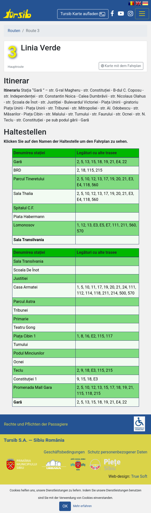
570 (80, 231)
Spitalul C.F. (23, 208)
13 (87, 161)
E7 (108, 225)
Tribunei (20, 310)
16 (87, 336)
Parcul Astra (24, 301)
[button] (82, 14)
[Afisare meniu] (142, 13)
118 (86, 185)
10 (87, 179)
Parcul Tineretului (28, 179)
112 (80, 293)
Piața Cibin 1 (24, 336)
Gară (17, 161)
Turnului (20, 344)
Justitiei (20, 278)
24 (124, 287)
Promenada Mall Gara (32, 387)
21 (112, 161)
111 (115, 225)
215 (99, 170)
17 (105, 179)
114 (88, 293)
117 (109, 336)
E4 (118, 161)
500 (122, 293)
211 (124, 225)
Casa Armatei (25, 287)
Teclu (18, 370)
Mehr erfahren (82, 506)
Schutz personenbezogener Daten (117, 452)
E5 (102, 225)
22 (124, 161)
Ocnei (18, 362)
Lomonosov (23, 225)
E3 (131, 179)
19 (105, 161)
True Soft (139, 476)
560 (95, 185)
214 (114, 293)
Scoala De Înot (26, 270)
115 (90, 170)
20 (118, 179)
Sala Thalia (23, 193)
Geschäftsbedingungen (64, 452)
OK (65, 506)
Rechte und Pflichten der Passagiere (36, 424)
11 (93, 287)
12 (93, 179)
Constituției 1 (25, 379)
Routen (14, 30)
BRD (17, 170)
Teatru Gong (24, 327)
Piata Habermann (28, 216)
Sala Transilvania (28, 239)
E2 (93, 336)
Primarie (20, 319)
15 (93, 161)
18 (99, 161)
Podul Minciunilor (28, 353)
